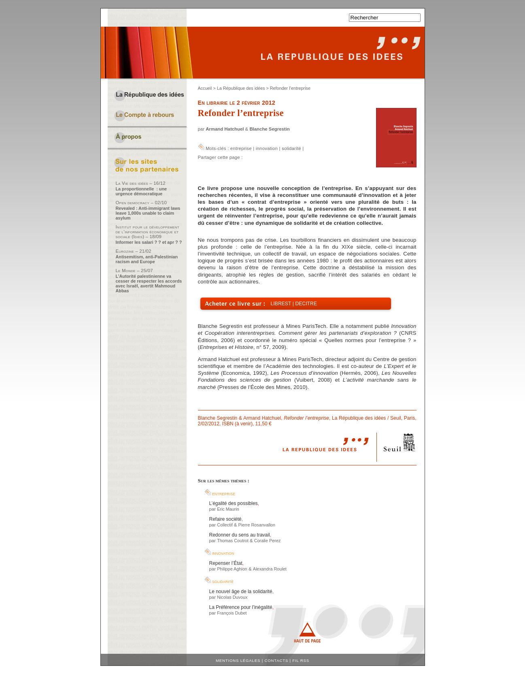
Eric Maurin (228, 509)
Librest (281, 303)
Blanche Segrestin (269, 129)
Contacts (276, 660)
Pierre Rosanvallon (256, 524)
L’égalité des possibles (233, 503)
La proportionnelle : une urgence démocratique (141, 191)
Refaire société (225, 519)
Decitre (306, 303)
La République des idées (241, 88)
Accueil (205, 88)
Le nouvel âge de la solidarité (240, 591)
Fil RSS (300, 660)
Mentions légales (238, 660)
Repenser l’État (225, 563)
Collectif (225, 524)
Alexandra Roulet (270, 568)
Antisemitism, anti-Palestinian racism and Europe (147, 259)
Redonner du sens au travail (239, 535)
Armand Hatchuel (225, 129)
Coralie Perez (267, 540)
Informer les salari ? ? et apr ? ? (149, 242)
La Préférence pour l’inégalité (240, 607)
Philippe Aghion (232, 568)
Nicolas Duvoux (232, 597)
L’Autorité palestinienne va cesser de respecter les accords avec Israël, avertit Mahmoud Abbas (149, 283)
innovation (267, 148)
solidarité (291, 148)
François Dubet (232, 613)
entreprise (241, 148)
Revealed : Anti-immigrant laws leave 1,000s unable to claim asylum (148, 213)
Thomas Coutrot (233, 540)
